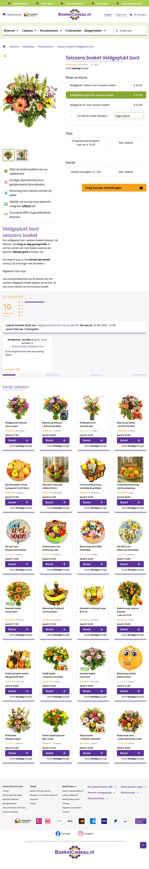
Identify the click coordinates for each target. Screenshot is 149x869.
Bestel (18, 440)
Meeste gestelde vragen (12, 795)
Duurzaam (34, 799)
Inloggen (108, 14)
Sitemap (65, 803)
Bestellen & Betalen (11, 799)
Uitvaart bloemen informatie (14, 807)
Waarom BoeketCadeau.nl (72, 790)
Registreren (121, 14)
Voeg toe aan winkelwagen (114, 187)
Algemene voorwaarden (71, 807)
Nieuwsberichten (96, 798)
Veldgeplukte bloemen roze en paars (58, 325)
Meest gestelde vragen (132, 786)
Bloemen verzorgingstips (100, 792)
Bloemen (15, 46)
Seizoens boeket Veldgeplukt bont (75, 46)
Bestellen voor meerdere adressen (44, 795)
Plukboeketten (46, 46)
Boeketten (28, 46)
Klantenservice (128, 792)
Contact (6, 790)
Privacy (33, 803)
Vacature (65, 811)
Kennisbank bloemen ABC (100, 786)
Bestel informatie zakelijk (40, 790)
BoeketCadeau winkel (71, 799)
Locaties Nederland (70, 795)
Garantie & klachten (10, 811)
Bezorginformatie (9, 803)
